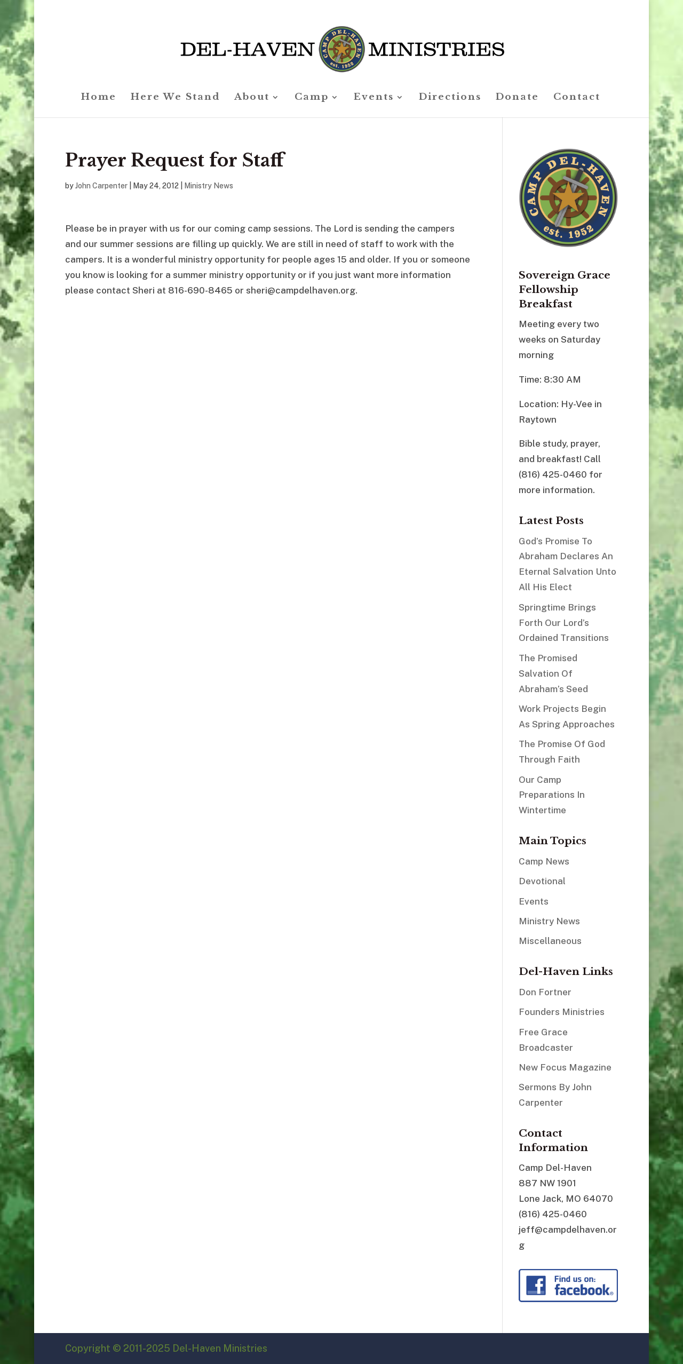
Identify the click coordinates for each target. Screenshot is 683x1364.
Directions (450, 97)
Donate (517, 97)
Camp (312, 97)
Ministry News (208, 185)
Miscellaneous (550, 940)
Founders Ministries (562, 1011)
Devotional (542, 881)
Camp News (544, 861)
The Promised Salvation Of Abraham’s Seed (553, 673)
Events (374, 97)
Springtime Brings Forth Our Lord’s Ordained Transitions (564, 623)
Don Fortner (545, 992)
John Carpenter (101, 185)
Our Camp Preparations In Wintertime (552, 795)
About (251, 97)
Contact (576, 97)
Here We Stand (175, 97)
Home (98, 97)
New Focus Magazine (565, 1067)
